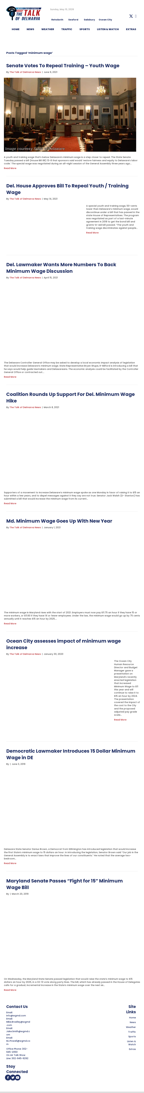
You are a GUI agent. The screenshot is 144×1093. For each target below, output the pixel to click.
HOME (15, 29)
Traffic (132, 1031)
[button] (131, 16)
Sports (84, 29)
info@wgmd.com (16, 1015)
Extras (132, 1049)
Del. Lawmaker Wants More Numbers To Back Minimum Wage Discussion (61, 267)
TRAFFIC (66, 29)
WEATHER (47, 29)
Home (132, 1017)
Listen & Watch (131, 1043)
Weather (131, 1027)
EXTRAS (131, 29)
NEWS (30, 29)
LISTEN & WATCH (108, 29)
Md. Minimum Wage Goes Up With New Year (59, 521)
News (133, 1022)
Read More (10, 168)
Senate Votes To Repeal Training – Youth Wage (62, 65)
